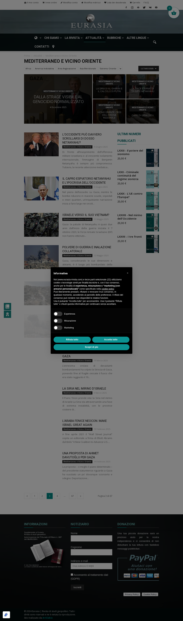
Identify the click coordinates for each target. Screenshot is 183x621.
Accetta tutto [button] (110, 339)
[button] (128, 273)
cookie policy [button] (108, 289)
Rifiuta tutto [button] (72, 339)
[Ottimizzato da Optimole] (6, 614)
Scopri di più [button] (91, 347)
